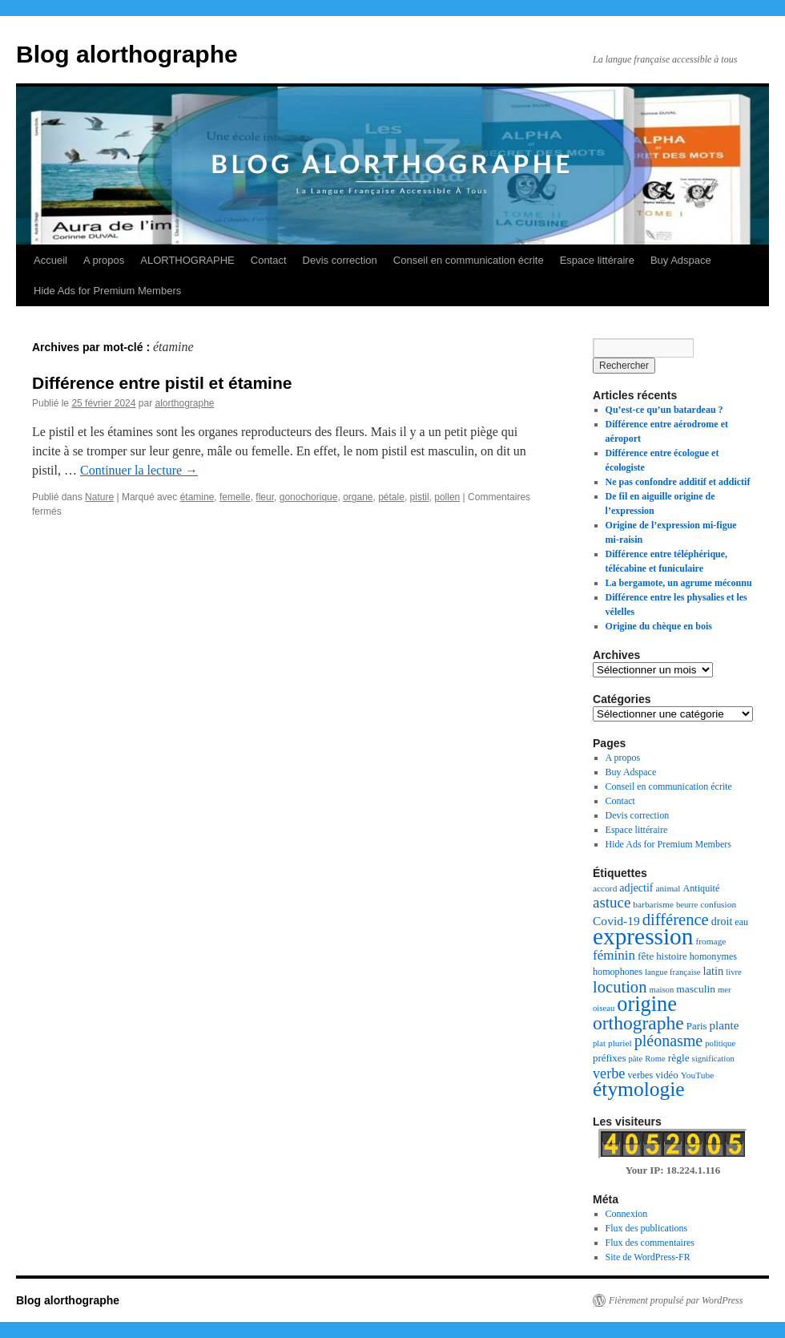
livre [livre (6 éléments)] (734, 972)
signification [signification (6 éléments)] (713, 1058)
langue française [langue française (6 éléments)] (673, 972)
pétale (391, 497)
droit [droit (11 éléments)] (722, 921)
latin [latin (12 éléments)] (713, 970)
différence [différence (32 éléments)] (675, 919)
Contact (269, 260)
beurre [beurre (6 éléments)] (687, 904)
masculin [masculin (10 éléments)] (695, 989)
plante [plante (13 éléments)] (724, 1025)
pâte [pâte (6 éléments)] (635, 1058)
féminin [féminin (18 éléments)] (614, 955)
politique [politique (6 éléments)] (720, 1043)
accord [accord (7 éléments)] (605, 888)
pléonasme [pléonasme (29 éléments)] (668, 1040)
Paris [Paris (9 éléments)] (696, 1026)
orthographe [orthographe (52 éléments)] (638, 1023)
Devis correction (340, 260)
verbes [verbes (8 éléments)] (640, 1075)
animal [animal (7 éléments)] (668, 888)
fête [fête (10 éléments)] (646, 956)
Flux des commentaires (650, 1242)
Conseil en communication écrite (468, 260)
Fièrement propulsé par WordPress (676, 1300)
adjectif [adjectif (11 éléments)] (636, 887)
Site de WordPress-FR (648, 1257)
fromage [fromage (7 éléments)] (710, 941)
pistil (419, 497)
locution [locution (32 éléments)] (619, 987)
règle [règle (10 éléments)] (679, 1058)
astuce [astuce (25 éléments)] (611, 902)
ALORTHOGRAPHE (187, 260)
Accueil (50, 260)
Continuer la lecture (139, 470)
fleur (265, 497)
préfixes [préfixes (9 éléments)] (609, 1058)
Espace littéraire (597, 260)
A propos (103, 260)
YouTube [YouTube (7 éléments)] (697, 1075)
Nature (99, 497)
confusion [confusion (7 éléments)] (718, 904)
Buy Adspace (680, 260)
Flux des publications (647, 1228)
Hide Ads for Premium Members (107, 291)
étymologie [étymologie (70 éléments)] (639, 1089)
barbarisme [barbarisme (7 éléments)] (653, 904)
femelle (235, 497)
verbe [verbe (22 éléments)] (609, 1073)
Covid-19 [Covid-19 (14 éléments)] (616, 921)
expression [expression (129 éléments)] (643, 936)
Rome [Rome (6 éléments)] (655, 1058)
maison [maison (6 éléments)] (661, 989)
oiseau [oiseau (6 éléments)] (603, 1008)
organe (357, 497)
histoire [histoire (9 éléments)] (671, 956)
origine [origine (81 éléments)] (647, 1004)
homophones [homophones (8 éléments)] (617, 971)
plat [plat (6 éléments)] (599, 1043)
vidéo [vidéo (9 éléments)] (666, 1075)
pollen (447, 497)
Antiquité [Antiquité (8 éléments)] (701, 888)
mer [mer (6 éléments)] (724, 989)
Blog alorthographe (127, 54)
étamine (197, 497)
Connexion (627, 1213)
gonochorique (309, 497)
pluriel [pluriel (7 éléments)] (620, 1043)
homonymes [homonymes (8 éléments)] (713, 956)
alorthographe (184, 403)
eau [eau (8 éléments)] (741, 922)
